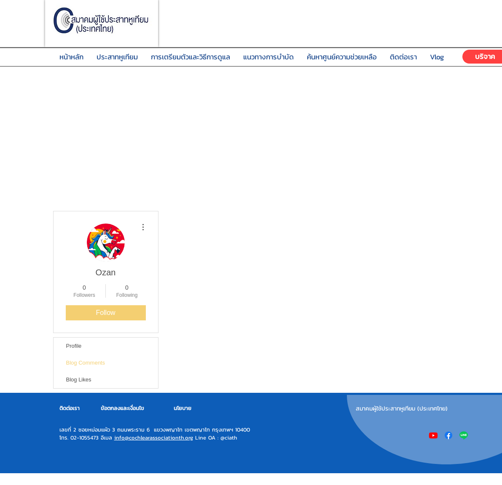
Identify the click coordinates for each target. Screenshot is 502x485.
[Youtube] (433, 435)
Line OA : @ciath (215, 438)
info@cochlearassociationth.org (153, 438)
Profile (74, 346)
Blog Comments (85, 363)
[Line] (464, 435)
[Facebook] (448, 435)
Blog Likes (78, 379)
